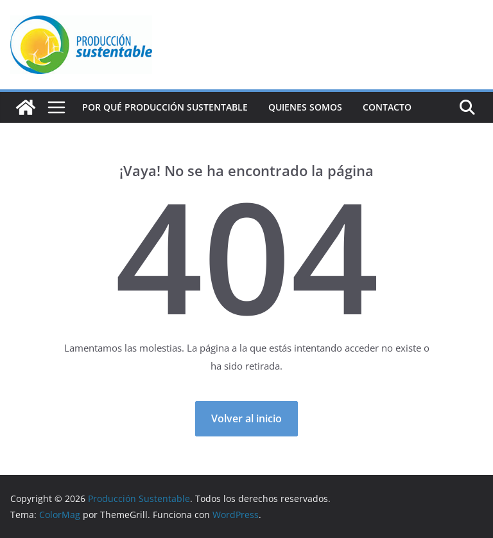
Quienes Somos (305, 107)
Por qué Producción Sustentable (165, 107)
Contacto (387, 107)
